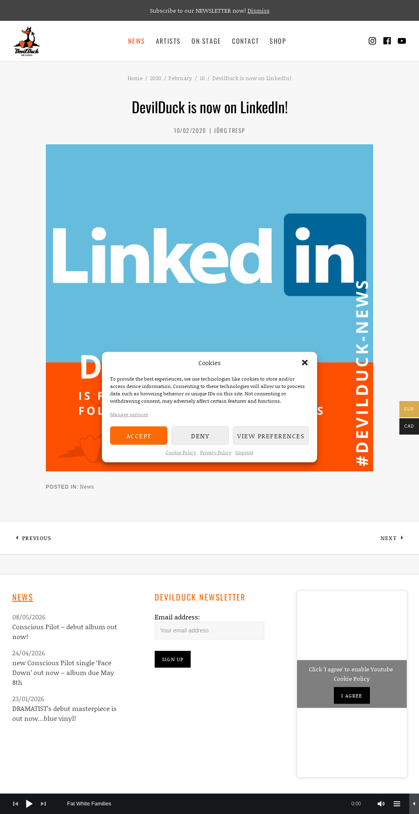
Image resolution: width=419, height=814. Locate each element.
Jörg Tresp (229, 130)
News (136, 41)
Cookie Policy (181, 452)
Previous (36, 539)
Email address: (177, 616)
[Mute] (381, 803)
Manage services (129, 414)
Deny (200, 435)
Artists (168, 41)
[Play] (29, 803)
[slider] (218, 804)
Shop (278, 41)
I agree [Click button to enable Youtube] (351, 695)
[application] (209, 804)
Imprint (244, 452)
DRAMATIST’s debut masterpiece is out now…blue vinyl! (64, 713)
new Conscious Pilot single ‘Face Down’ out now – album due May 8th (63, 672)
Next (394, 539)
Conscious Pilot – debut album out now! (64, 631)
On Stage (206, 41)
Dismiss (259, 10)
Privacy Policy (215, 452)
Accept (138, 435)
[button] (305, 363)
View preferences (270, 435)
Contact (245, 41)
